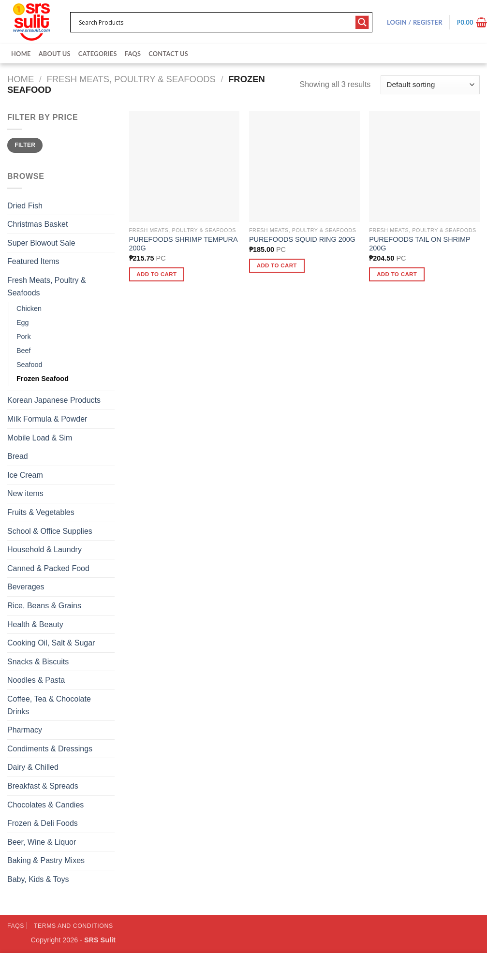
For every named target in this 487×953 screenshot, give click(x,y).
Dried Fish (25, 206)
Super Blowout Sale (41, 243)
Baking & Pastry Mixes (46, 860)
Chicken (29, 308)
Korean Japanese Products (54, 400)
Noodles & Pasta (36, 680)
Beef (23, 350)
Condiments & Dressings (49, 749)
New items (25, 493)
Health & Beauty (35, 624)
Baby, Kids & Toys (38, 879)
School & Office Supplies (49, 531)
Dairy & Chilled (33, 767)
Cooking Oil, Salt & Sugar (51, 643)
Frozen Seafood (42, 378)
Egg (22, 322)
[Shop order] (430, 84)
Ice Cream (25, 475)
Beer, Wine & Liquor (41, 842)
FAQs (133, 54)
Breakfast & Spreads (42, 786)
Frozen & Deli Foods (42, 823)
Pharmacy (24, 730)
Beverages (25, 587)
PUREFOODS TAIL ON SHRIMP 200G (419, 243)
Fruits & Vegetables (40, 512)
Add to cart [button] (156, 274)
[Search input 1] (215, 22)
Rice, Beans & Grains (44, 605)
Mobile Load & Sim (39, 438)
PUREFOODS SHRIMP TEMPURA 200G (183, 243)
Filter (25, 145)
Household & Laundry (44, 549)
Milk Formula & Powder (47, 419)
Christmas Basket (37, 224)
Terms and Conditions (73, 926)
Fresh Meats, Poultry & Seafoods (131, 79)
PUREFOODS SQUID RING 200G (302, 239)
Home (21, 54)
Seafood (29, 364)
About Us (55, 54)
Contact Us (168, 54)
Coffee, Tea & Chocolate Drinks (49, 705)
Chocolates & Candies (45, 805)
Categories (97, 54)
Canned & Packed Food (48, 568)
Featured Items (33, 261)
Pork (23, 336)
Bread (17, 456)
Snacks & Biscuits (38, 662)
